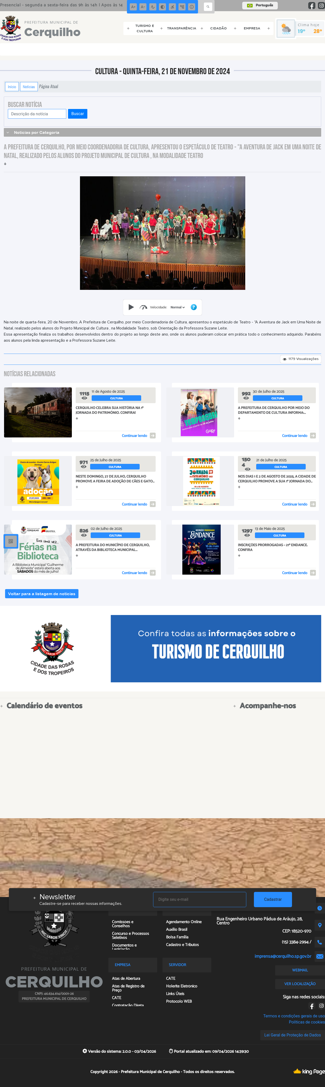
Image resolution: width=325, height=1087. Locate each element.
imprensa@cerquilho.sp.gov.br (283, 956)
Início (12, 86)
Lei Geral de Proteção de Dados (292, 1035)
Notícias (29, 86)
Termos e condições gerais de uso (294, 1016)
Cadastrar (273, 899)
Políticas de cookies (307, 1022)
